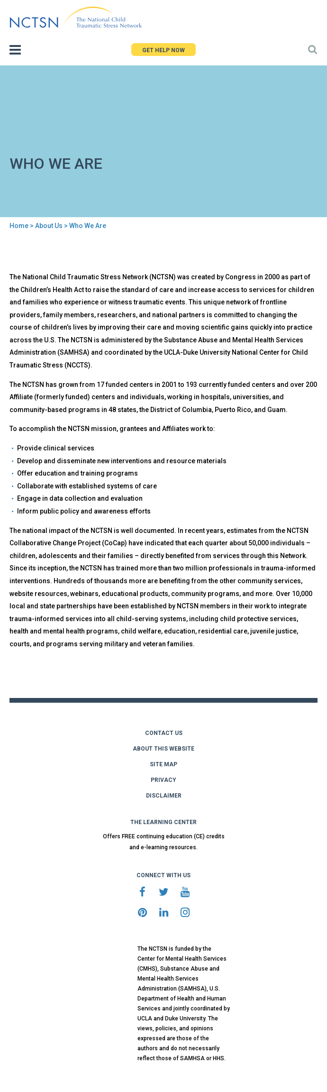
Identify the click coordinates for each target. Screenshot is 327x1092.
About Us (49, 225)
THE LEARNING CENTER (163, 822)
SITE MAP (163, 764)
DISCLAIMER (164, 795)
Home (18, 225)
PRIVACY (163, 780)
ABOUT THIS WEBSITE (163, 748)
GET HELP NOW (163, 50)
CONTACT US (163, 733)
